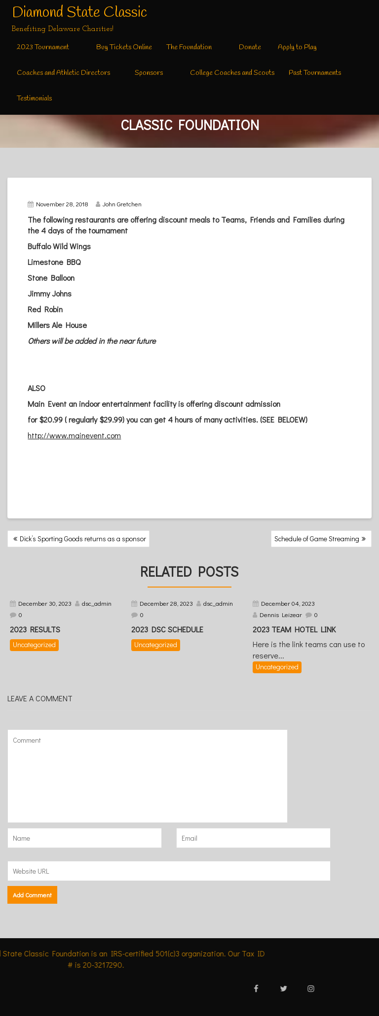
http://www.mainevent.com (74, 435)
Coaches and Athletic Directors (63, 73)
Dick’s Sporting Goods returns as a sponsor (83, 538)
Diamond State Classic (79, 13)
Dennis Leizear (281, 614)
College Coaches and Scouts (232, 73)
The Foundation (189, 47)
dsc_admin (97, 603)
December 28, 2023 (166, 603)
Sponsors (149, 73)
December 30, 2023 (45, 603)
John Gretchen (119, 203)
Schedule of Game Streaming (316, 538)
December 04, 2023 (288, 603)
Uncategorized (34, 644)
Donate (250, 47)
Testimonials (34, 98)
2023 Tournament (43, 47)
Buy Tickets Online (124, 47)
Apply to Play (297, 47)
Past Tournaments (315, 73)
